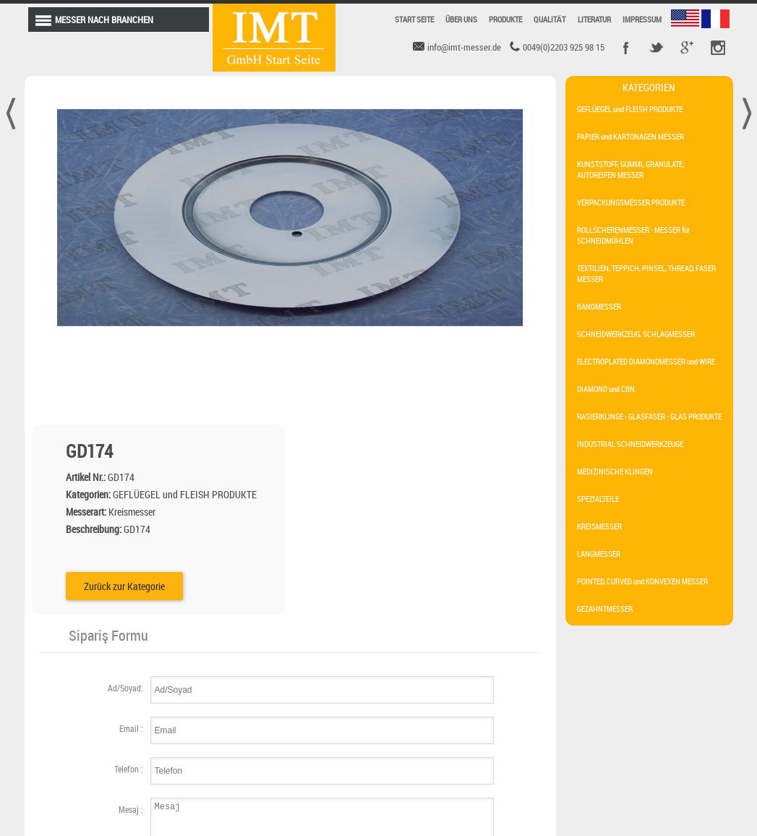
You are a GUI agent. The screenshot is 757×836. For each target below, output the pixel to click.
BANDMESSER (599, 306)
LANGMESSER (598, 553)
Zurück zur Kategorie (384, 317)
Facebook (626, 47)
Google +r (686, 47)
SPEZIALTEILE (598, 498)
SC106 (262, 718)
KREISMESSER (599, 526)
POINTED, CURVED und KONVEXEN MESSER (642, 581)
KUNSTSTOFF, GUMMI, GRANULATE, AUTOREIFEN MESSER (630, 169)
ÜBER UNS (461, 19)
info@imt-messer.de (630, 718)
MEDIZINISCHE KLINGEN (615, 471)
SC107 (215, 718)
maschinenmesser (392, 756)
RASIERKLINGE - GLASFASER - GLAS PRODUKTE (649, 416)
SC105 (215, 743)
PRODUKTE (505, 19)
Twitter (656, 47)
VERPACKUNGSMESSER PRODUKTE (631, 202)
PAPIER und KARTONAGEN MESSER (630, 136)
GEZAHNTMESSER (605, 608)
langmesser (378, 722)
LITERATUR (594, 19)
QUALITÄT (550, 19)
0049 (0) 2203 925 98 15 (630, 748)
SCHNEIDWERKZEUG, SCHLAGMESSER (636, 333)
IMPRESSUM (642, 19)
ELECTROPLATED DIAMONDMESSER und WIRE (646, 361)
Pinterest (717, 47)
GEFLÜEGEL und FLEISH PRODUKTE (630, 108)
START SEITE (414, 19)
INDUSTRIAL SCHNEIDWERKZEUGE (630, 443)
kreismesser (479, 722)
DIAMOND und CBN (606, 388)
